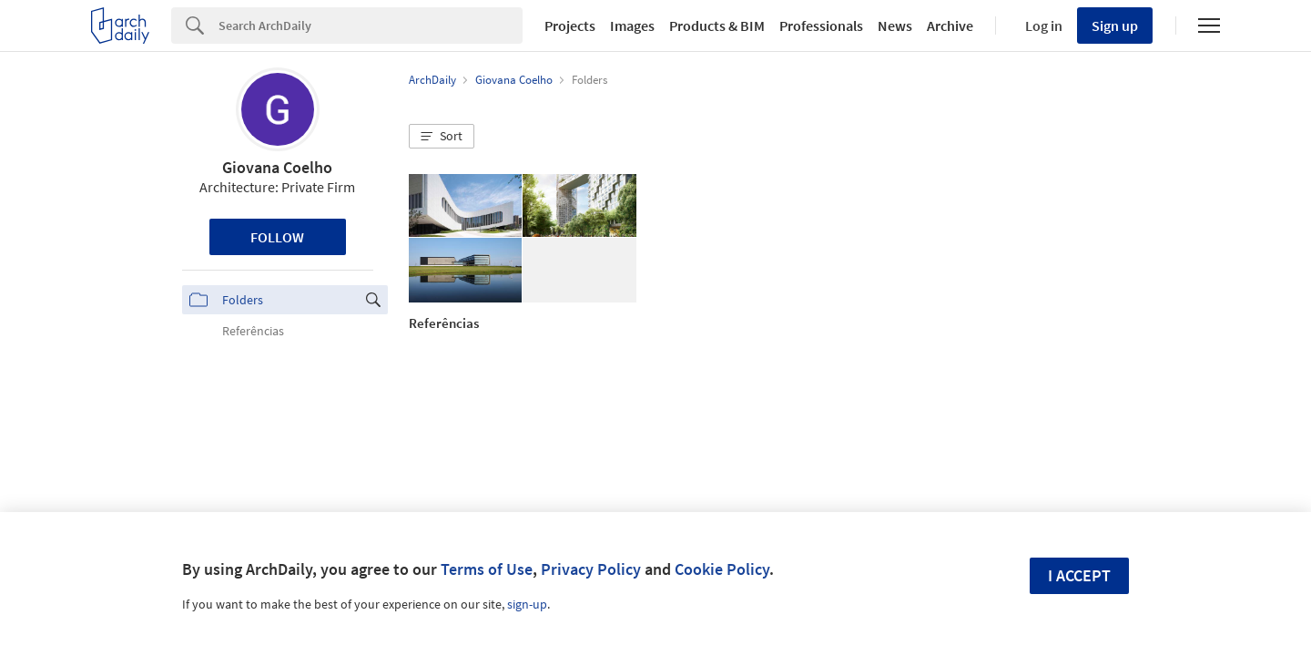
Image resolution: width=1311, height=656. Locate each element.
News (895, 25)
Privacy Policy (591, 569)
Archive (950, 25)
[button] (441, 136)
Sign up (1115, 25)
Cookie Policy (722, 569)
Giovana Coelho (277, 167)
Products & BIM (717, 25)
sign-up (527, 604)
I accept (1079, 575)
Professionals (821, 25)
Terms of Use (487, 569)
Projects (569, 25)
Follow (277, 237)
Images (632, 25)
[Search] (370, 25)
